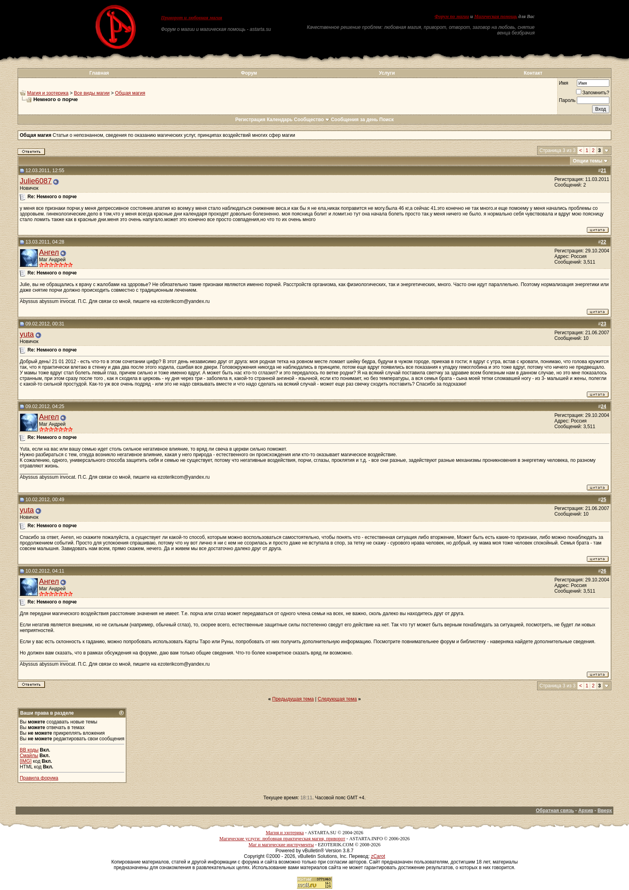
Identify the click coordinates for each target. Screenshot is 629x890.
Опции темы (588, 161)
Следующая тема (337, 699)
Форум (249, 73)
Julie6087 (36, 181)
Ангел (49, 252)
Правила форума (39, 778)
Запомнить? (592, 93)
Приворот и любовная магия (191, 17)
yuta (27, 334)
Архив (585, 810)
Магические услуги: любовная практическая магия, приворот (282, 838)
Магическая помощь (495, 16)
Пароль (567, 100)
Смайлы (29, 755)
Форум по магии (451, 16)
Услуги (387, 73)
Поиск (386, 119)
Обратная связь (555, 810)
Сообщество (312, 119)
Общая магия (130, 93)
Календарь (280, 119)
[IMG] (25, 761)
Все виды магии (92, 93)
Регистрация (250, 119)
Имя (563, 83)
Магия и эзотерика (48, 93)
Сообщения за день (354, 119)
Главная (99, 73)
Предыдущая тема (293, 699)
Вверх (604, 810)
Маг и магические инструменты (281, 844)
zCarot (378, 856)
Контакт (533, 73)
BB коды (29, 750)
